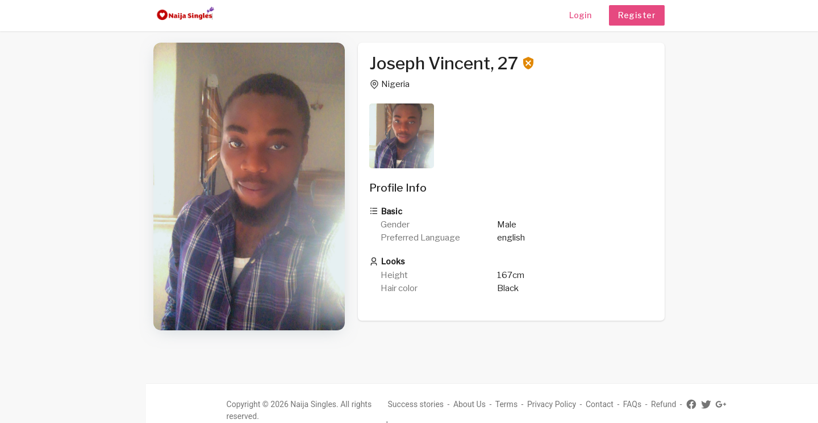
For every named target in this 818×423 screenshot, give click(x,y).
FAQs (638, 404)
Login (580, 15)
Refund (670, 404)
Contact (606, 404)
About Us (476, 404)
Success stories (422, 404)
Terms (513, 404)
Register (637, 15)
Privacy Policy (557, 404)
